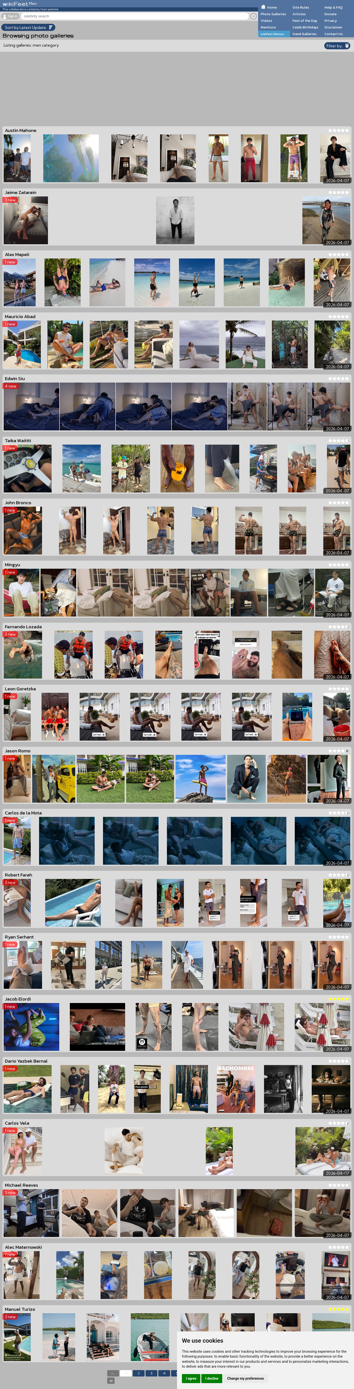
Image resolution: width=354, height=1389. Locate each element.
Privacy (330, 20)
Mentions (268, 27)
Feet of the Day (305, 20)
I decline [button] (211, 1378)
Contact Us (333, 34)
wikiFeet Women (272, 34)
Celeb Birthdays (305, 27)
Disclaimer (333, 27)
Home (272, 7)
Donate (330, 14)
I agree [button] (191, 1378)
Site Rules (301, 7)
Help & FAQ (333, 7)
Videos (266, 20)
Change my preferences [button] (245, 1378)
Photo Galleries (273, 14)
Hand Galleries (304, 34)
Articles (299, 14)
